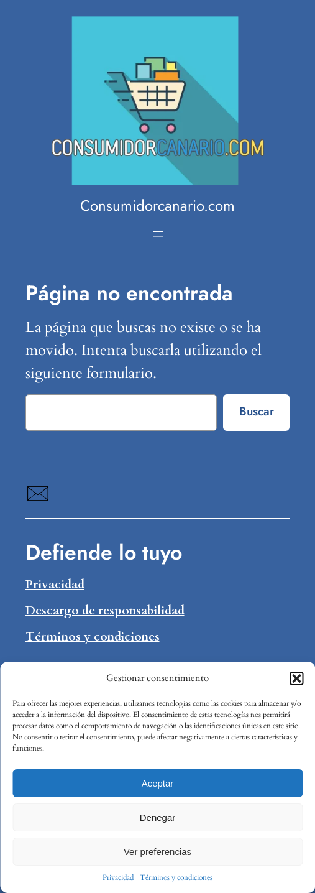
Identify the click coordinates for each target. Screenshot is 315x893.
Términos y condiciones (176, 877)
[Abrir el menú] (157, 233)
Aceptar (158, 783)
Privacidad (118, 877)
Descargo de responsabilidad (105, 611)
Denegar (158, 817)
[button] (296, 678)
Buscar (256, 411)
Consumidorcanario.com (157, 205)
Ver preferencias (157, 851)
